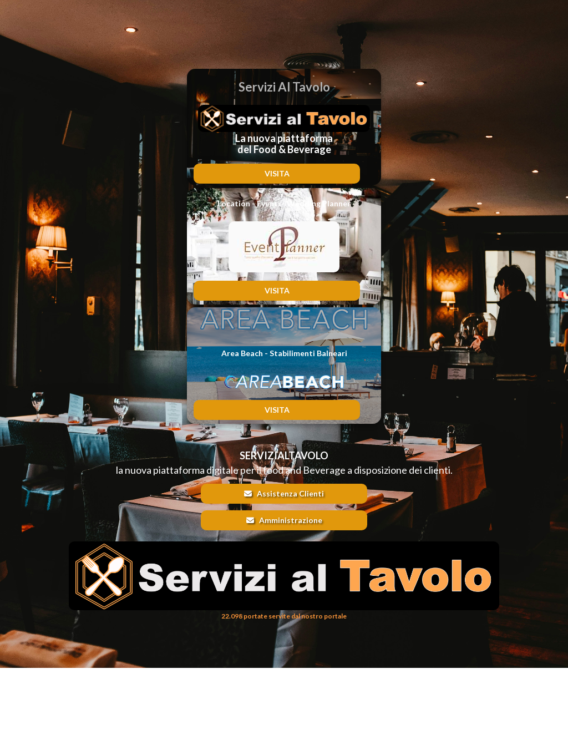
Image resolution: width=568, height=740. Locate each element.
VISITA (277, 173)
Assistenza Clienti (284, 493)
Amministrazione (284, 520)
